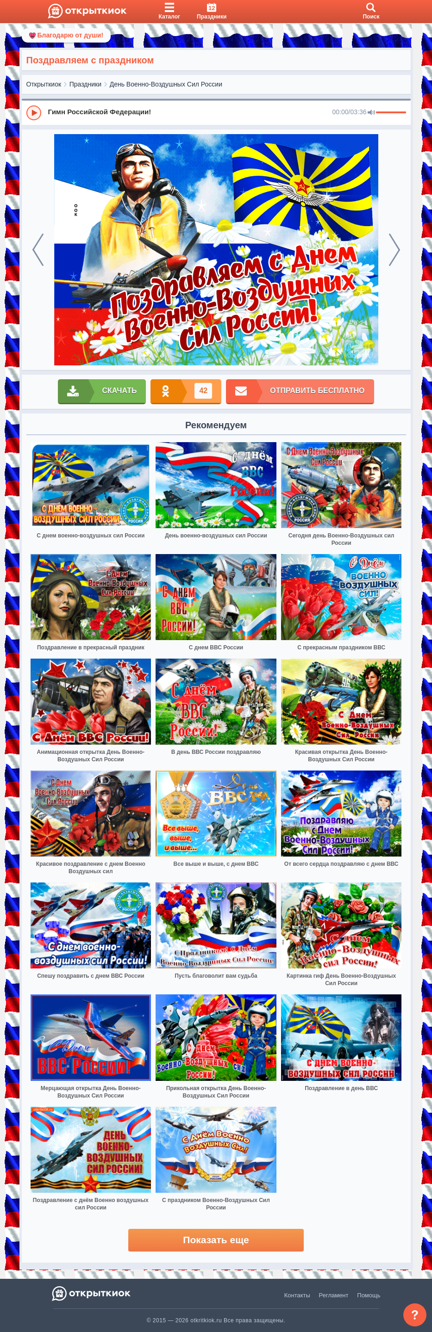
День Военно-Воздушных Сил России (166, 84)
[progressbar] (391, 113)
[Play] (33, 112)
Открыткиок (44, 84)
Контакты (297, 1295)
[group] (216, 112)
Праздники (85, 84)
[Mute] (371, 112)
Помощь (368, 1295)
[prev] (38, 249)
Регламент (334, 1295)
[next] (394, 249)
